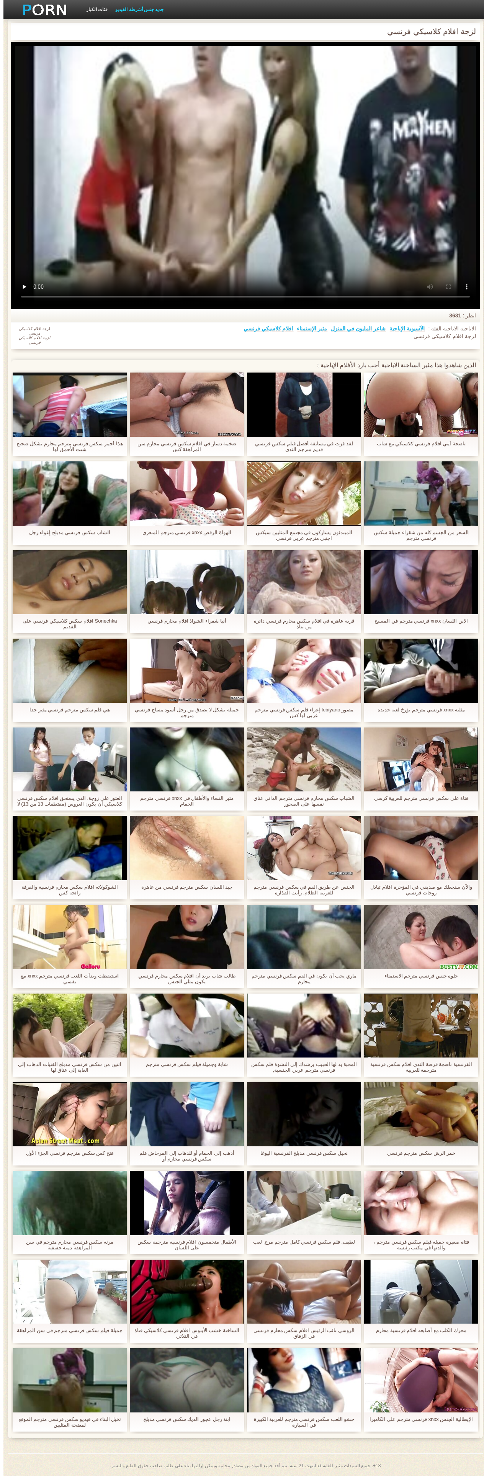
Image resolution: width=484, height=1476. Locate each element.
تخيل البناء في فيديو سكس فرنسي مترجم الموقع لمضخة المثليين (66, 1422)
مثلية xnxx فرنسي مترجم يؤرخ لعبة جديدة (417, 710)
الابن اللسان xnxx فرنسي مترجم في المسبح (417, 621)
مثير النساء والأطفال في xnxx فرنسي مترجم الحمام (183, 801)
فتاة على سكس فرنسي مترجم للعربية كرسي (418, 798)
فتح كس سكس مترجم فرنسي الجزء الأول (66, 1153)
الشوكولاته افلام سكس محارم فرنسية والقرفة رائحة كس (66, 890)
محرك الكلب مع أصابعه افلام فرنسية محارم (418, 1330)
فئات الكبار (93, 9)
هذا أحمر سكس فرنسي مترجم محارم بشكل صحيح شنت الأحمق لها (66, 446)
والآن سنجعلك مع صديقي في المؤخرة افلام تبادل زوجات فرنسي (417, 890)
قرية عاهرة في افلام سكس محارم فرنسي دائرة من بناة (300, 623)
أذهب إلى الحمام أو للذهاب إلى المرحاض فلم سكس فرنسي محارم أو (183, 1156)
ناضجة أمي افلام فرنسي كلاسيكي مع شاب (417, 443)
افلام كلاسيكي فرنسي (265, 328)
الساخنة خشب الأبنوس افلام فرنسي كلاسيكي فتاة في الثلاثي (183, 1333)
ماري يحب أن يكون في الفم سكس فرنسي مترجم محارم (300, 978)
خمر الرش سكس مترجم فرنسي (418, 1153)
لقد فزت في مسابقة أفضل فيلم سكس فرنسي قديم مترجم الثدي (300, 446)
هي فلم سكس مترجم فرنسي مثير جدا (66, 710)
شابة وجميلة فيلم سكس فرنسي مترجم (183, 1064)
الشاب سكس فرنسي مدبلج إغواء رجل (66, 532)
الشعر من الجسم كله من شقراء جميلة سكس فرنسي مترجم (417, 535)
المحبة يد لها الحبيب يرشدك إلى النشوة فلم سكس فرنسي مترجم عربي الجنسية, (301, 1067)
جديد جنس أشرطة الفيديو (136, 9)
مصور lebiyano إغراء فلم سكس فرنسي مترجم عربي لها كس (300, 712)
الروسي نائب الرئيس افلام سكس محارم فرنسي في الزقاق (300, 1333)
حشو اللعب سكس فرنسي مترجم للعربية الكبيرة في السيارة (300, 1422)
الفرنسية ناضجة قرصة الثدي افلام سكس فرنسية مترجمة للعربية (418, 1067)
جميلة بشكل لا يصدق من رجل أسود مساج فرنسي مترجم (183, 712)
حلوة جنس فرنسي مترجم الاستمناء (418, 976)
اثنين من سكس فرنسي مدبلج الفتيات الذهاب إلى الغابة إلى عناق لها (66, 1067)
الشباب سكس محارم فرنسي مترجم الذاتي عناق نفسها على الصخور (301, 801)
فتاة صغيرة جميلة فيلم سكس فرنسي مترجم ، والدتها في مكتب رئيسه (417, 1244)
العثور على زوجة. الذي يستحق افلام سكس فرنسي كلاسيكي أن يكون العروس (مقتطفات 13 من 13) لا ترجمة (66, 801)
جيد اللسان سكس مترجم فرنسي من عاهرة (183, 887)
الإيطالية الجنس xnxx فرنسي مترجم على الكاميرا (417, 1419)
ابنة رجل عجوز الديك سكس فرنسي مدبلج (183, 1419)
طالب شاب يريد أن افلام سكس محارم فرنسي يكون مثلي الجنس (183, 978)
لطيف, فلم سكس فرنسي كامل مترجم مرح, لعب (301, 1242)
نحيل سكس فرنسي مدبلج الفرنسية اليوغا (300, 1153)
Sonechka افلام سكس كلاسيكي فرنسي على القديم (66, 623)
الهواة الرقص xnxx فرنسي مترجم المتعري (183, 532)
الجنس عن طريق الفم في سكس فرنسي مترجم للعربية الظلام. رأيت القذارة (300, 890)
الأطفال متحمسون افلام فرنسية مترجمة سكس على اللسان (183, 1244)
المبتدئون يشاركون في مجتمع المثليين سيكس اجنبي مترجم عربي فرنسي (300, 535)
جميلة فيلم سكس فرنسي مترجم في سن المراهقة (66, 1330)
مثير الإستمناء (308, 328)
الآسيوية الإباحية (403, 328)
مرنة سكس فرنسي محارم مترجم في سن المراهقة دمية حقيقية (66, 1244)
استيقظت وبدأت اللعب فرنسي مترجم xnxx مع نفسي (66, 978)
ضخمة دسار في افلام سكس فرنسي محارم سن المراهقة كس (183, 446)
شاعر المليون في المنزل (354, 328)
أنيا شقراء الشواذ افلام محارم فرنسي (183, 621)
